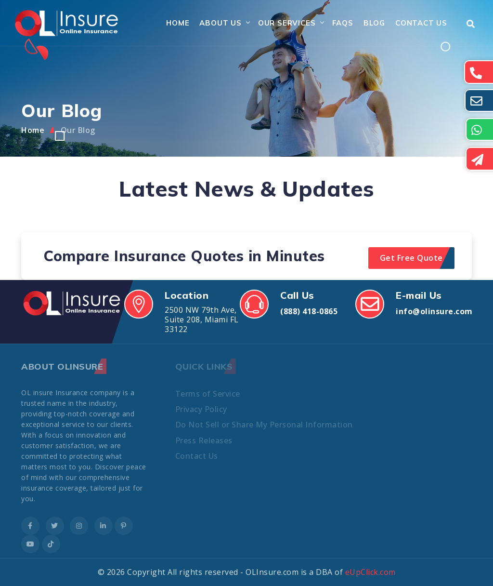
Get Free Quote (411, 258)
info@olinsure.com (434, 311)
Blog (374, 22)
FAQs (342, 22)
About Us (220, 22)
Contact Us (421, 22)
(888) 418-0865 (308, 311)
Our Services (287, 22)
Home (177, 22)
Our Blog (78, 130)
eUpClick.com (370, 572)
